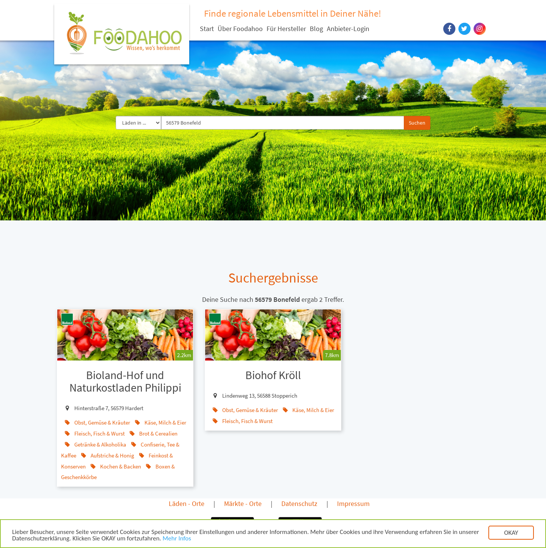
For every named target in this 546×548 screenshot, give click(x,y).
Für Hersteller (286, 28)
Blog (316, 28)
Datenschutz (299, 503)
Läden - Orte (186, 503)
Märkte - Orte (243, 503)
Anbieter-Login (348, 28)
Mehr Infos (177, 539)
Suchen (417, 122)
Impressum (353, 503)
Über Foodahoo (240, 28)
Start (207, 28)
